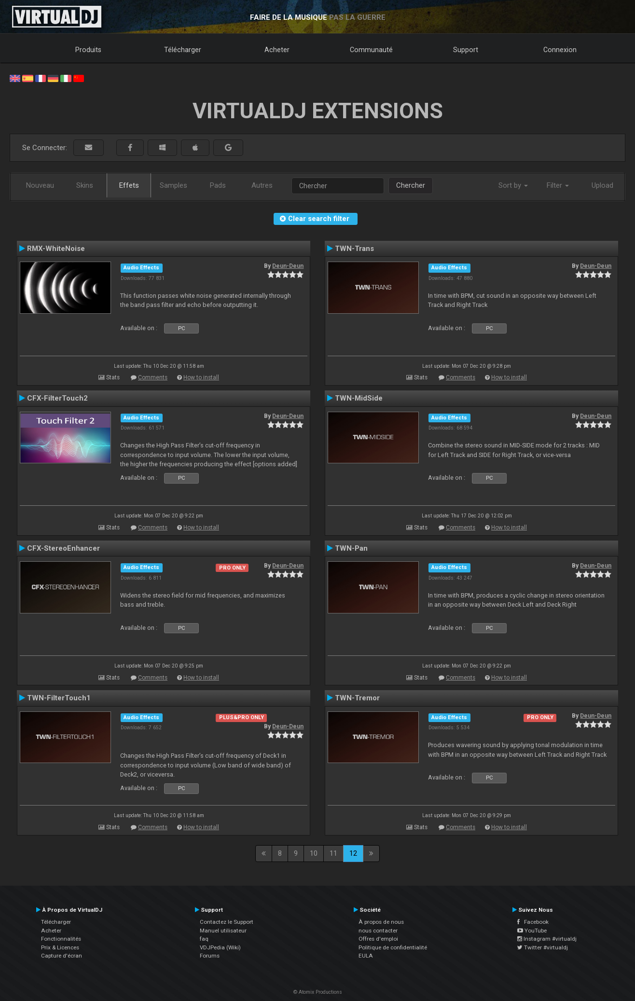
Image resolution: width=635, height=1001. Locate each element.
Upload (602, 185)
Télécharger (182, 50)
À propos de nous (381, 921)
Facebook (533, 921)
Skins (84, 185)
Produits (88, 50)
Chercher (410, 185)
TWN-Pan (351, 548)
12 (353, 853)
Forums (210, 955)
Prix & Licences (60, 947)
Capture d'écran (61, 955)
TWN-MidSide (359, 398)
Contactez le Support (226, 921)
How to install (201, 377)
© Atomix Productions (317, 992)
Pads (218, 185)
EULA (366, 955)
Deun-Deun (288, 266)
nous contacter (378, 930)
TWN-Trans (354, 248)
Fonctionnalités (61, 938)
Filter (558, 185)
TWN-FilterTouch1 (59, 698)
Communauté (371, 50)
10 (314, 853)
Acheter (277, 50)
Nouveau (40, 185)
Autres (262, 185)
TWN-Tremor (357, 698)
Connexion (560, 50)
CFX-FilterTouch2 (57, 398)
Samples (173, 185)
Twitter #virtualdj (542, 947)
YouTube (532, 930)
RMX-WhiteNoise (56, 248)
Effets (129, 185)
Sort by (513, 185)
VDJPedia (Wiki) (220, 947)
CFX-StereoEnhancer (63, 548)
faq (204, 938)
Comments (152, 377)
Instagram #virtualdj (547, 938)
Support (465, 50)
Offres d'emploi (378, 938)
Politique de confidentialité (393, 947)
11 (333, 853)
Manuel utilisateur (223, 930)
